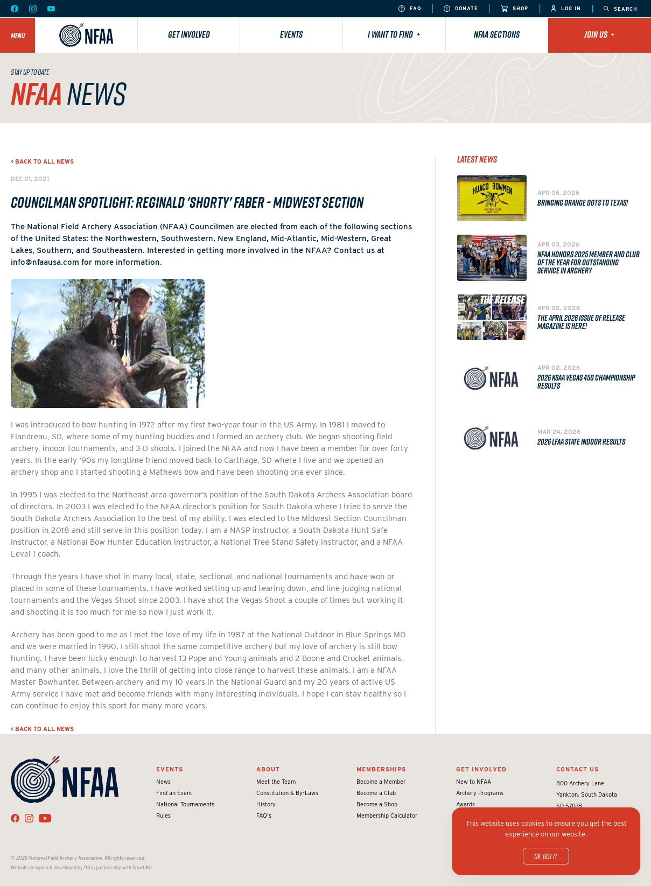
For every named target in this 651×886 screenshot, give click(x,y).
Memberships (381, 769)
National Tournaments (185, 804)
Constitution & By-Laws (287, 793)
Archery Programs (479, 793)
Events (291, 34)
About (268, 769)
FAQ (409, 9)
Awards (465, 804)
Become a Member (380, 781)
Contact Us (577, 769)
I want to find (394, 34)
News (163, 781)
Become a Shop (376, 804)
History (266, 804)
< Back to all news (42, 161)
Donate (461, 9)
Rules (163, 815)
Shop (514, 9)
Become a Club (376, 793)
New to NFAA (473, 781)
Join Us (599, 34)
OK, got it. (546, 856)
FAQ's (263, 815)
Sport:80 (142, 867)
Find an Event (174, 793)
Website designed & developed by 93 (50, 867)
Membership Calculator (386, 815)
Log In (566, 9)
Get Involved (189, 34)
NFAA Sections (497, 34)
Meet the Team (276, 781)
